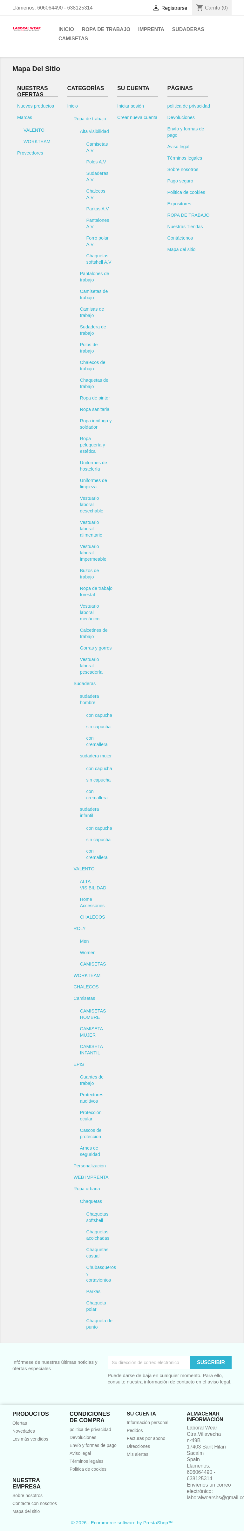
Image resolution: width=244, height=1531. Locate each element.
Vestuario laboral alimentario (91, 529)
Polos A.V (96, 161)
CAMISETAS (93, 964)
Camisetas (73, 38)
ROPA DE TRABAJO (188, 215)
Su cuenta (141, 1413)
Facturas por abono (146, 1438)
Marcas (24, 117)
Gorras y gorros (96, 647)
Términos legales (184, 158)
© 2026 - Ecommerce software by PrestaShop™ (122, 1522)
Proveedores (30, 152)
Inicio (66, 29)
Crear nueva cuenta (137, 117)
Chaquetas (91, 1201)
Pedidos (135, 1430)
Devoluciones (181, 117)
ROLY (80, 928)
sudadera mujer (96, 755)
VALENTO (34, 130)
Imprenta (151, 29)
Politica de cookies (186, 192)
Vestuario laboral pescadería (91, 666)
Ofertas (19, 1423)
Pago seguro (180, 180)
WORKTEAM (37, 141)
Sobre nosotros (183, 169)
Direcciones (138, 1446)
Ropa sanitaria (95, 409)
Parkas (93, 1291)
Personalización (90, 1165)
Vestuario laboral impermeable (93, 553)
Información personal (147, 1422)
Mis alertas (137, 1454)
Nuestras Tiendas (185, 226)
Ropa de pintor (95, 397)
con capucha (99, 715)
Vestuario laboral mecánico (90, 612)
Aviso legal (178, 146)
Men (84, 941)
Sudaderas (188, 29)
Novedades (23, 1431)
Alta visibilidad (94, 131)
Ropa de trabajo (106, 29)
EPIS (79, 1064)
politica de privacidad (188, 106)
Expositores (179, 203)
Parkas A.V (97, 208)
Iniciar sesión (130, 106)
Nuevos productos (35, 106)
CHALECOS (92, 917)
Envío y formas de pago (93, 1445)
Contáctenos (180, 238)
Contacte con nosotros (34, 1503)
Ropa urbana (87, 1188)
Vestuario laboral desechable (92, 504)
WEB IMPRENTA (91, 1177)
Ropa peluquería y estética (92, 445)
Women (88, 952)
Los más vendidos (30, 1439)
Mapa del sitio (181, 249)
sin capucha (98, 726)
